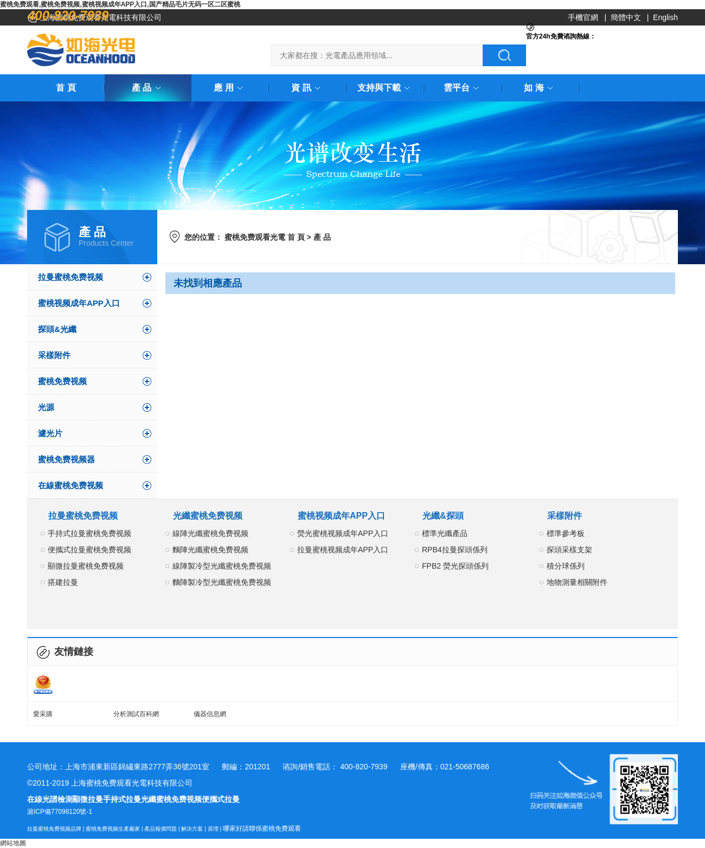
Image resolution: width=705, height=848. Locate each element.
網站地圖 (13, 843)
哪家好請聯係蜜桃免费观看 (262, 828)
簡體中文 (626, 17)
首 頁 (65, 87)
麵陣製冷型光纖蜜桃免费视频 (221, 582)
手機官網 (583, 17)
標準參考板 (566, 533)
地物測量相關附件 (577, 582)
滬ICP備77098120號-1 (59, 811)
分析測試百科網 (136, 714)
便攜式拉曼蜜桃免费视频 (89, 549)
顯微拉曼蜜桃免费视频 (86, 566)
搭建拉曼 (63, 582)
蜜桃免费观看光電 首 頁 (265, 237)
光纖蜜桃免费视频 (207, 515)
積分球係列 (566, 566)
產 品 (148, 87)
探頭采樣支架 (569, 549)
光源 (46, 407)
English (665, 17)
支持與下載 (385, 87)
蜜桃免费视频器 (66, 459)
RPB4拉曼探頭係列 (455, 549)
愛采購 (43, 714)
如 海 (540, 87)
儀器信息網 (210, 714)
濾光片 (50, 433)
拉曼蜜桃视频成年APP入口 (342, 549)
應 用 (230, 87)
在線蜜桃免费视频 (70, 485)
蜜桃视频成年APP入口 (79, 303)
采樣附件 (54, 355)
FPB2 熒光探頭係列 (455, 566)
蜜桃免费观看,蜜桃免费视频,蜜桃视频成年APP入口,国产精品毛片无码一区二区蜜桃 (120, 4)
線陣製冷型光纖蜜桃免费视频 (221, 566)
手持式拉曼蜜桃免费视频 (89, 533)
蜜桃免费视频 (62, 381)
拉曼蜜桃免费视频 (70, 277)
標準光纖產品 (444, 533)
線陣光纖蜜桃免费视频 (210, 533)
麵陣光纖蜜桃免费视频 (210, 549)
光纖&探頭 (443, 515)
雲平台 (463, 87)
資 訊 (307, 87)
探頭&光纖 (57, 329)
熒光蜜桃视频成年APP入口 (342, 533)
